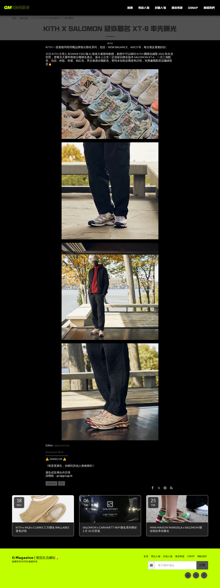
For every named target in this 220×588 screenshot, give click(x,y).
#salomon (51, 452)
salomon (51, 483)
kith (61, 483)
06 (86, 502)
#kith (61, 452)
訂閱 (202, 565)
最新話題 (23, 18)
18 (19, 502)
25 (153, 502)
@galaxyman (62, 445)
